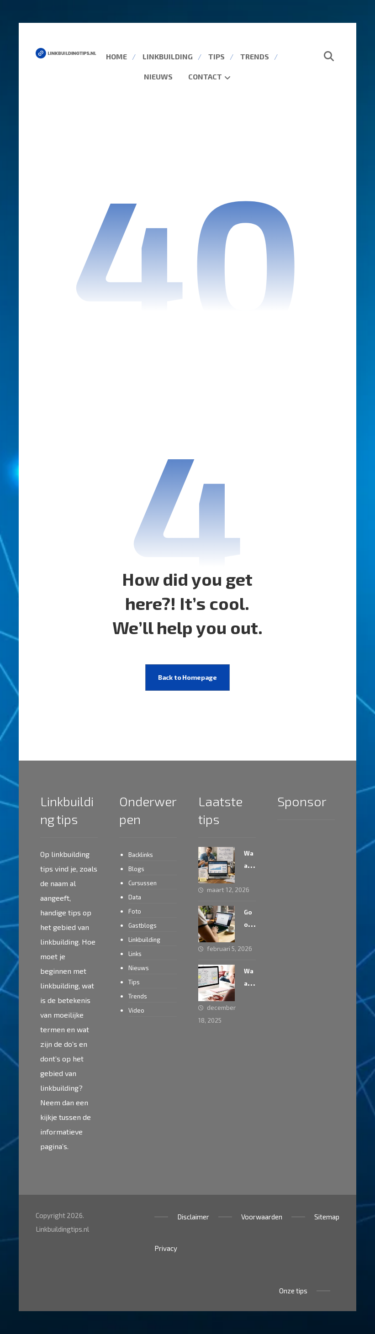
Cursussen (142, 883)
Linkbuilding (144, 939)
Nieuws (138, 968)
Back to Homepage (187, 677)
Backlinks (140, 854)
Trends (137, 996)
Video (136, 1010)
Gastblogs (142, 925)
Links (135, 953)
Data (134, 897)
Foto (134, 911)
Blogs (136, 868)
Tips (134, 982)
